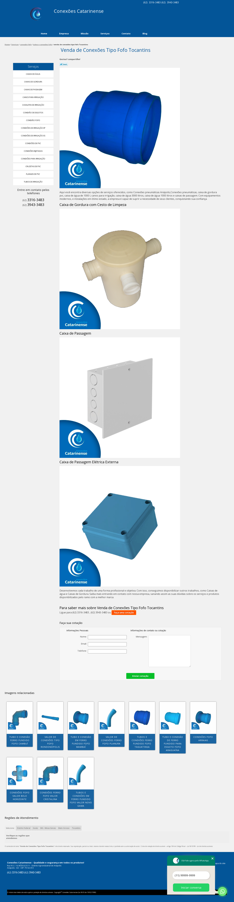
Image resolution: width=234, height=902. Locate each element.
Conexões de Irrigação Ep (33, 128)
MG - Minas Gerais (48, 828)
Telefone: (102, 651)
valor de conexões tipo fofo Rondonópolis (50, 742)
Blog (145, 33)
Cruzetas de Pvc (33, 166)
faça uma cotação (124, 612)
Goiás (35, 828)
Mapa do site (219, 863)
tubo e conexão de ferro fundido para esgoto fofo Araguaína (172, 744)
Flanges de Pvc (33, 174)
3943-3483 (173, 2)
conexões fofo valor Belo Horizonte (19, 796)
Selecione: (10, 828)
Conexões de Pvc (33, 143)
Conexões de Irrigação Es (33, 135)
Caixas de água (33, 74)
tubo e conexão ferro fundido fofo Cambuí (19, 740)
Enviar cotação (140, 676)
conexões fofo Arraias (203, 739)
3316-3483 (155, 2)
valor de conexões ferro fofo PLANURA (111, 740)
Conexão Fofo (33, 120)
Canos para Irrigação (33, 97)
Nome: (103, 637)
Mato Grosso (63, 828)
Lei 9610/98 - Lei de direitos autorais (200, 846)
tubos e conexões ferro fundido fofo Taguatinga (142, 742)
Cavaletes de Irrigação (33, 105)
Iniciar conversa (191, 887)
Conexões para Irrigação (33, 158)
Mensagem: (163, 651)
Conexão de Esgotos (33, 112)
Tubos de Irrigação (33, 181)
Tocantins (76, 828)
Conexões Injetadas (33, 151)
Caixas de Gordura (33, 81)
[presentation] (106, 662)
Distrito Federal (23, 828)
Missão (84, 33)
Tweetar (64, 64)
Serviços (105, 33)
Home (44, 33)
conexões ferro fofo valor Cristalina (50, 796)
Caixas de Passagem (33, 89)
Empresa (64, 33)
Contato (126, 33)
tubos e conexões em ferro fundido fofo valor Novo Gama (81, 799)
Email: (104, 644)
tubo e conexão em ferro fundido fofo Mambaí (81, 742)
